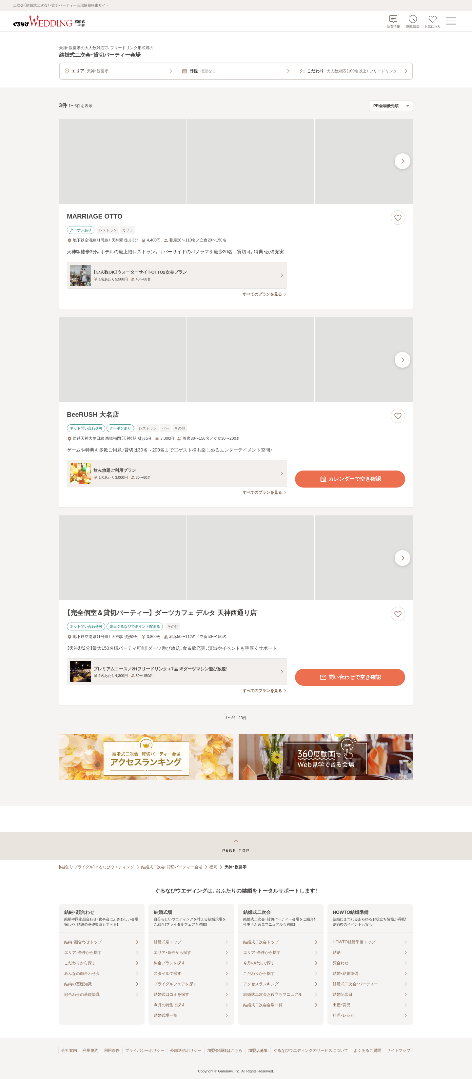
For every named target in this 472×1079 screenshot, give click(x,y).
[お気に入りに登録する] (398, 217)
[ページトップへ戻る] (236, 846)
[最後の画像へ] (402, 161)
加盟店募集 (258, 1050)
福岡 (213, 867)
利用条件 (112, 1050)
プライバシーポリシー (145, 1050)
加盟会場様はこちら (225, 1050)
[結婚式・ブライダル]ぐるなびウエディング (96, 867)
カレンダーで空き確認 (350, 479)
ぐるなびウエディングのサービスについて (310, 1050)
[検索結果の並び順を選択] (391, 106)
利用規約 (90, 1050)
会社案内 (69, 1050)
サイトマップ (398, 1050)
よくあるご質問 (367, 1050)
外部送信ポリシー (186, 1050)
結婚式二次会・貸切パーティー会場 (171, 867)
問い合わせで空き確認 (350, 677)
